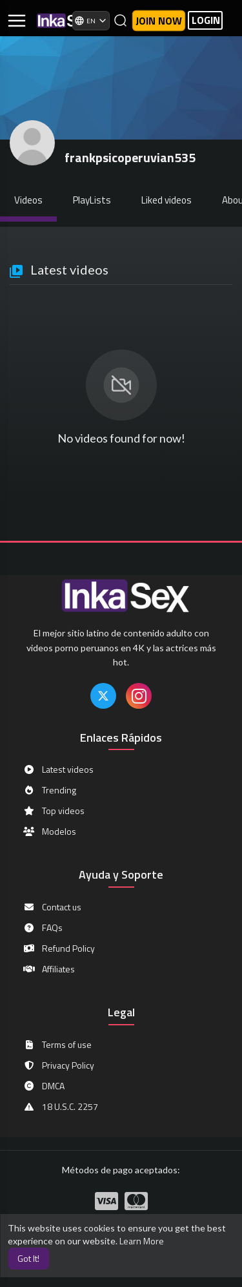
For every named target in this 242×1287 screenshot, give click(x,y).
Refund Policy (59, 948)
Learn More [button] (141, 1241)
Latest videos (58, 769)
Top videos (54, 810)
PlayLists (92, 200)
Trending (49, 790)
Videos (28, 200)
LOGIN (206, 20)
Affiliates (49, 969)
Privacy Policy (58, 1065)
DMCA (44, 1086)
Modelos (49, 831)
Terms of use (57, 1044)
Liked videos (166, 200)
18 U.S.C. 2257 (60, 1106)
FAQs (43, 927)
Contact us (52, 907)
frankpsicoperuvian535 (130, 157)
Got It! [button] (28, 1258)
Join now (159, 20)
